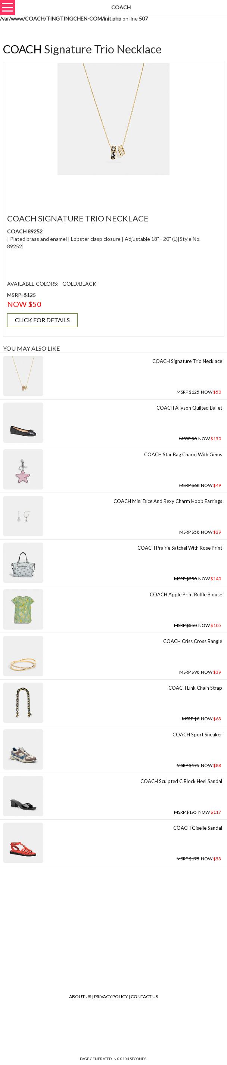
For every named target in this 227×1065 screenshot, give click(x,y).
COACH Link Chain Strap (195, 688)
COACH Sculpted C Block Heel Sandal (181, 781)
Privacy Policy (111, 996)
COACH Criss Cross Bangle (192, 641)
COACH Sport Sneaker (197, 735)
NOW (199, 392)
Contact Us (144, 996)
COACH (22, 49)
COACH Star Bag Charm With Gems (183, 454)
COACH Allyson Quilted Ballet (189, 408)
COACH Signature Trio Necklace (187, 361)
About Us (80, 996)
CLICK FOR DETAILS (42, 319)
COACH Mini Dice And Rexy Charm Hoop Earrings (168, 501)
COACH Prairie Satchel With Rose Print (179, 548)
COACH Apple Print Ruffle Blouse (186, 594)
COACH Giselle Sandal (197, 828)
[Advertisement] (113, 190)
